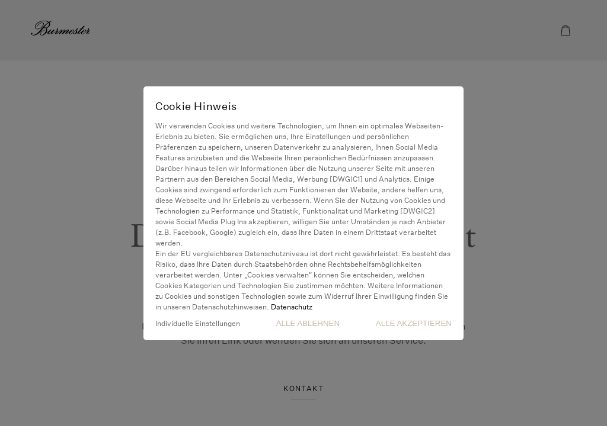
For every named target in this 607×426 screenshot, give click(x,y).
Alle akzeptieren (414, 323)
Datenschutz (291, 307)
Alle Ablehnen (308, 323)
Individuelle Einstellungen (197, 323)
